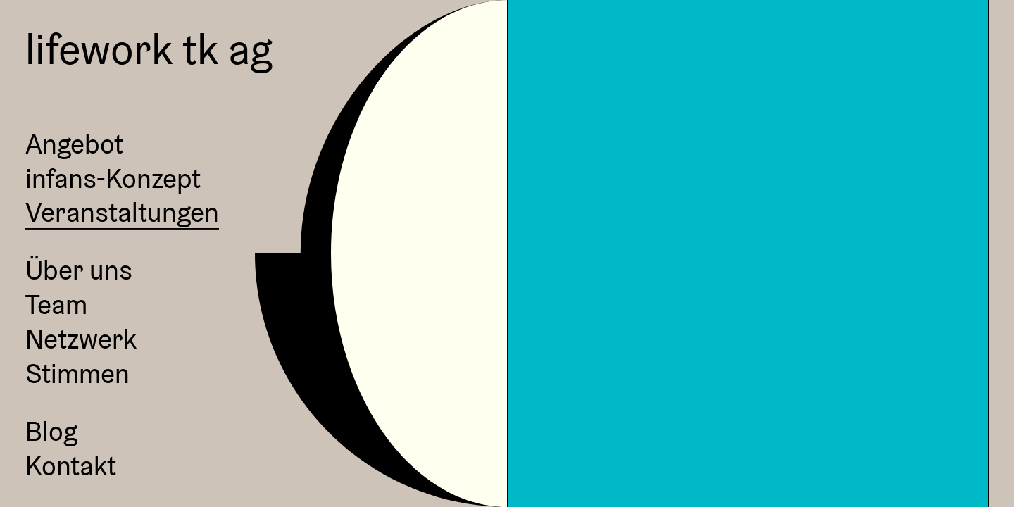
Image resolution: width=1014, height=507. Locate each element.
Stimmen (77, 374)
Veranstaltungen (122, 213)
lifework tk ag (149, 49)
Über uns (78, 270)
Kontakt (70, 466)
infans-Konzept (113, 179)
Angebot (74, 144)
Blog (51, 432)
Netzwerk (81, 339)
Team (56, 305)
